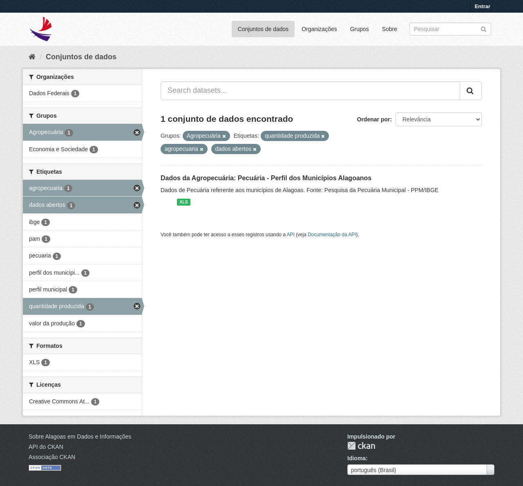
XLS (183, 201)
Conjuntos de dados (263, 29)
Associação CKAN (52, 457)
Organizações (319, 29)
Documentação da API (332, 234)
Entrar (482, 6)
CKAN (361, 445)
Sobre (389, 29)
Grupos (359, 29)
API (291, 234)
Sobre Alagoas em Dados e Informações (80, 436)
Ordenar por (373, 119)
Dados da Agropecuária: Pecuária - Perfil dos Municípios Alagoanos (266, 178)
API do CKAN (46, 446)
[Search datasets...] (310, 90)
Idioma (356, 458)
